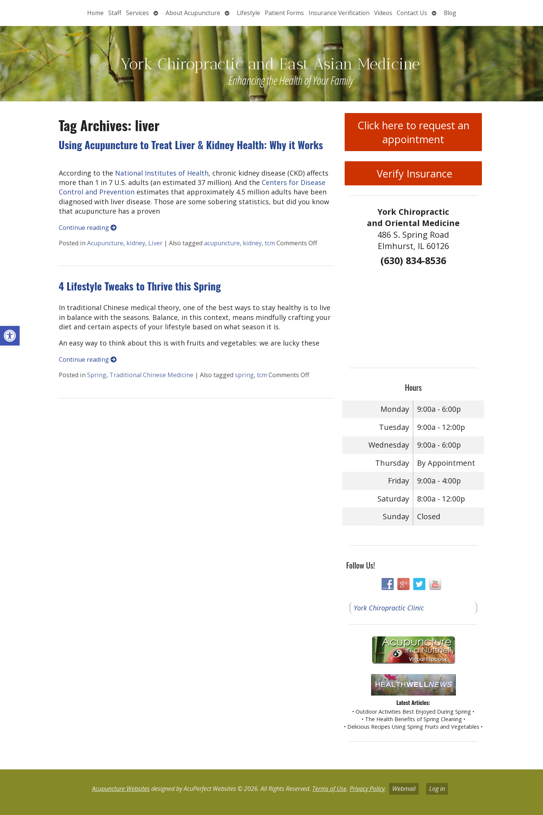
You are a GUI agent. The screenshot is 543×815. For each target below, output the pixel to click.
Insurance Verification (339, 13)
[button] (10, 336)
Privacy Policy (367, 788)
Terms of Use (329, 788)
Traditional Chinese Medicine (151, 375)
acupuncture (222, 243)
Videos (383, 13)
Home (95, 13)
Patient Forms (284, 13)
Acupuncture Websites (121, 788)
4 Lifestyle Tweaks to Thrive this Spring (140, 286)
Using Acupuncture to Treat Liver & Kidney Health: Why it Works (191, 144)
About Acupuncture (193, 13)
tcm (270, 243)
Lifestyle (248, 13)
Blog (450, 13)
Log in (437, 788)
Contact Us (412, 13)
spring (244, 375)
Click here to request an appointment (413, 132)
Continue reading (88, 227)
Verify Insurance (413, 173)
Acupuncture (105, 243)
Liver (155, 243)
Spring (96, 375)
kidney (135, 243)
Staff (114, 13)
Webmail (404, 788)
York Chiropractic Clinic (389, 607)
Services (137, 13)
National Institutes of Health (162, 172)
